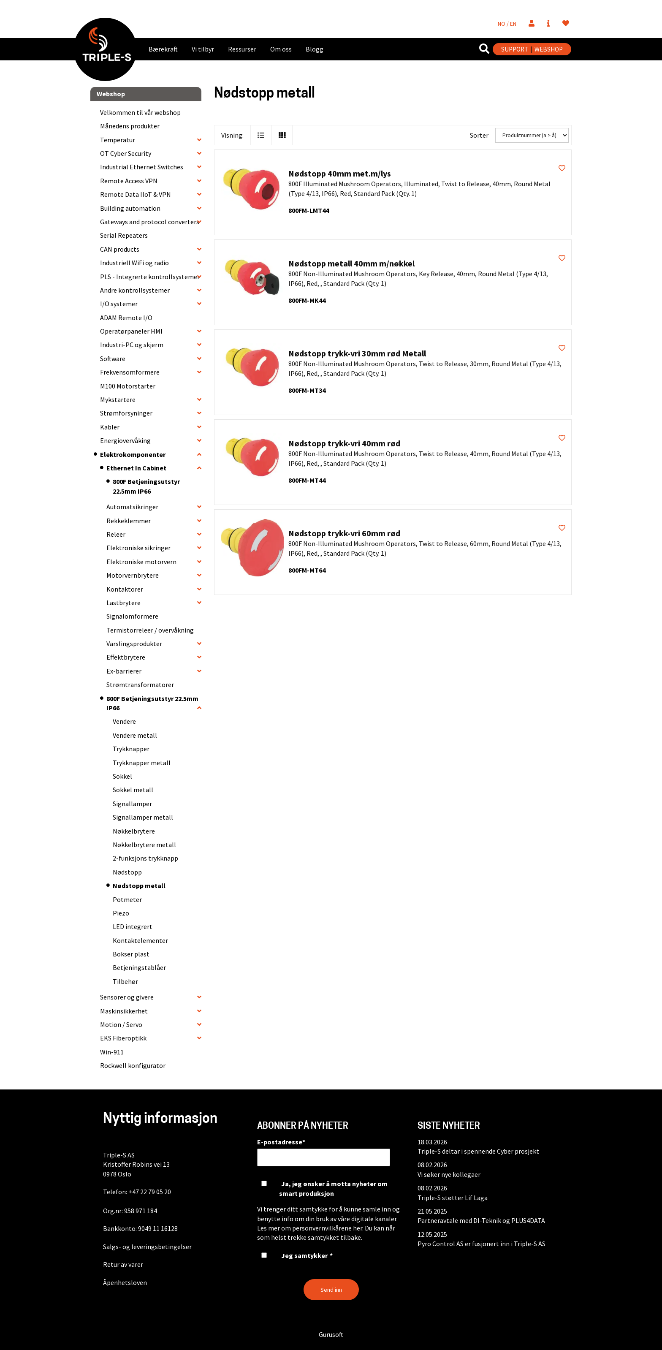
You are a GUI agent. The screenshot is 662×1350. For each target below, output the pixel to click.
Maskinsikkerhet (124, 1011)
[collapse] (199, 139)
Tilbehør (125, 981)
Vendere (124, 721)
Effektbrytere (125, 657)
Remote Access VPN (128, 181)
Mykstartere (118, 399)
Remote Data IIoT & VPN (135, 194)
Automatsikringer (132, 507)
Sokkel (122, 776)
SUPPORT (514, 49)
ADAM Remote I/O (126, 317)
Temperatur (117, 140)
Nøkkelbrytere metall (144, 844)
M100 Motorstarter (127, 386)
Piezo (121, 913)
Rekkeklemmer (128, 520)
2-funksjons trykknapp (145, 858)
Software (112, 358)
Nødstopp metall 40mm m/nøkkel (351, 263)
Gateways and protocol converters (149, 221)
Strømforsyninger (126, 413)
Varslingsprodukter (134, 643)
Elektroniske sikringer (138, 547)
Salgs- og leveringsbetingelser (147, 1246)
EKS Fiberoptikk (123, 1038)
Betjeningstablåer (139, 967)
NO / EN (507, 23)
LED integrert (132, 926)
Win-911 (112, 1052)
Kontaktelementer (140, 940)
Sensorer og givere (127, 997)
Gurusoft (331, 1334)
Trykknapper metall (142, 762)
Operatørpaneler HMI (131, 331)
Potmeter (127, 899)
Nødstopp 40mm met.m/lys (339, 173)
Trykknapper (131, 748)
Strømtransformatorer (140, 684)
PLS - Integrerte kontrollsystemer (150, 276)
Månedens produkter (130, 126)
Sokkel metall (133, 789)
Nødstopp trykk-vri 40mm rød (344, 443)
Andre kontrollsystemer (135, 290)
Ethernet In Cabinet (136, 468)
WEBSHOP (548, 49)
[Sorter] (532, 135)
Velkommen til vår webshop (140, 112)
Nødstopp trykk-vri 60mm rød (344, 533)
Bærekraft (163, 49)
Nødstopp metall (139, 885)
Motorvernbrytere (132, 575)
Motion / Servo (121, 1024)
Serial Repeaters (124, 235)
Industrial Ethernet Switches (141, 167)
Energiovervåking (125, 440)
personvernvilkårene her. (328, 1228)
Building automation (130, 208)
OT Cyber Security (125, 153)
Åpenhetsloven (125, 1282)
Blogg (314, 49)
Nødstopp (127, 872)
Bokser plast (131, 954)
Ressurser (242, 49)
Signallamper (132, 803)
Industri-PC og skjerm (131, 344)
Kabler (109, 427)
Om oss (281, 49)
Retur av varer (123, 1264)
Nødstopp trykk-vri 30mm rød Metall (357, 353)
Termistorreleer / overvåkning (150, 630)
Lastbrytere (123, 602)
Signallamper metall (143, 817)
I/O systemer (119, 303)
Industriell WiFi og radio (134, 262)
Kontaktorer (124, 589)
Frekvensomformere (130, 372)
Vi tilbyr (203, 49)
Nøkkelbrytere (134, 831)
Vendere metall (135, 735)
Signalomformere (132, 616)
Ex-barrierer (123, 671)
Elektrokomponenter (133, 454)
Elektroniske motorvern (141, 561)
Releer (115, 534)
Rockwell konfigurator (133, 1065)
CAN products (119, 249)
